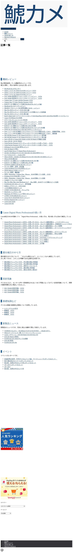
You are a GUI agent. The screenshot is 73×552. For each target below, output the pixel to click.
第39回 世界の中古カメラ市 (14, 369)
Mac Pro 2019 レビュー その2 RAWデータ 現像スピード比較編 (25, 112)
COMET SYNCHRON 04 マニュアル (16, 190)
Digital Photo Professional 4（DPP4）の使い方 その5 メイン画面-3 (26, 235)
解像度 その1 (9, 314)
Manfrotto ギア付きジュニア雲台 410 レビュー (19, 194)
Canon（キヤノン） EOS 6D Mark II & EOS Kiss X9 (21, 335)
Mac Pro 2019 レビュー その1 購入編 (16, 114)
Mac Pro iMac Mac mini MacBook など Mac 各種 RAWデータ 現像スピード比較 (31, 182)
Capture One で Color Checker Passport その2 (18, 100)
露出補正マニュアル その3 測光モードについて (20, 266)
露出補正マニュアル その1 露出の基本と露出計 (20, 270)
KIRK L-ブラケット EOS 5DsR (15, 186)
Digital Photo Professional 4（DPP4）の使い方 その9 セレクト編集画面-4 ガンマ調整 (33, 226)
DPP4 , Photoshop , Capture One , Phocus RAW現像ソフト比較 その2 (27, 174)
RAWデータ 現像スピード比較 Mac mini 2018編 (20, 126)
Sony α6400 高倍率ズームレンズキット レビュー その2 (23, 122)
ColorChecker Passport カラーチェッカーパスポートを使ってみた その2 (28, 143)
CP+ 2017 (7, 367)
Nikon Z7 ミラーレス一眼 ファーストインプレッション (22, 333)
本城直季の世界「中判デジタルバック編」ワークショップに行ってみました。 (30, 359)
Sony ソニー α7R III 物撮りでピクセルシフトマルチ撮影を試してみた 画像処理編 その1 (34, 131)
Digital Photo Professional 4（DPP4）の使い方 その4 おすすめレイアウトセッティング (33, 237)
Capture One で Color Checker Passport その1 (18, 102)
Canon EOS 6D (9, 203)
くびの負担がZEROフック (13, 188)
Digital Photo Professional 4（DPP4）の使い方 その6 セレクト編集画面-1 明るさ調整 (33, 234)
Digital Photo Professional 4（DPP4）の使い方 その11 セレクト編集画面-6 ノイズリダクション (36, 222)
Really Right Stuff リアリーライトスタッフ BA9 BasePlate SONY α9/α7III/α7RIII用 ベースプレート (36, 116)
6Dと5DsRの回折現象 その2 (14, 290)
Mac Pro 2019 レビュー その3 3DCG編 (16, 110)
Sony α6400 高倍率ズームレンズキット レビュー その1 (23, 124)
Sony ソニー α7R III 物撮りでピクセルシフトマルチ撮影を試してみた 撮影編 (30, 133)
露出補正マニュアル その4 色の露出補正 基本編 (21, 264)
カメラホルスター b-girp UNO (14, 155)
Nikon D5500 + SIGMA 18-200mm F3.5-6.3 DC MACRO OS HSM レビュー (28, 157)
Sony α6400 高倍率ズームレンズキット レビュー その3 (23, 98)
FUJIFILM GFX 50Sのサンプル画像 (16, 338)
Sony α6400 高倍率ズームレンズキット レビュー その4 (23, 96)
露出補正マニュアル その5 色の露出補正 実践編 (21, 262)
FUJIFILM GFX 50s (10, 342)
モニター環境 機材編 (11, 172)
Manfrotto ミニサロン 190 (12, 192)
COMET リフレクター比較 (13, 180)
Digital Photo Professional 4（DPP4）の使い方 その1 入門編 (24, 243)
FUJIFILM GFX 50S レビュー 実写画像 (17, 184)
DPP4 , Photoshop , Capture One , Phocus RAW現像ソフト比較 (24, 178)
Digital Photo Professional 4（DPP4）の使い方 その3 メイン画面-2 (26, 239)
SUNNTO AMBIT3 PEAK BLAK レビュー (18, 164)
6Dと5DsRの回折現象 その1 (14, 292)
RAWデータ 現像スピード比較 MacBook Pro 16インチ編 (22, 104)
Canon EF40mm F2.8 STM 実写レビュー (17, 168)
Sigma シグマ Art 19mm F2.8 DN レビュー (18, 94)
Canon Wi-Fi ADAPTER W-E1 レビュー (17, 198)
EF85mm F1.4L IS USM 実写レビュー (16, 147)
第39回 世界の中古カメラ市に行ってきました (20, 363)
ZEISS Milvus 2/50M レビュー (14, 170)
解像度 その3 (9, 310)
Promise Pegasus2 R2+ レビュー (14, 199)
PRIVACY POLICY (10, 37)
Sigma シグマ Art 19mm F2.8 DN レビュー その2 (20, 92)
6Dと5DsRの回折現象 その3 (14, 288)
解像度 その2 (9, 312)
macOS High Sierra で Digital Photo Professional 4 (20, 151)
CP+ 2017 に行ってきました (13, 365)
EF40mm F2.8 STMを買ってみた (15, 176)
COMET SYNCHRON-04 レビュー (15, 196)
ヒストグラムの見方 (11, 308)
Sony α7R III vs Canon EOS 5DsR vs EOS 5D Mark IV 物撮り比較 (25, 139)
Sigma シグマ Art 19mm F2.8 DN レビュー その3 (20, 90)
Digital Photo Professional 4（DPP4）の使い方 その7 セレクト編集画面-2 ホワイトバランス (35, 232)
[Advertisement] (36, 63)
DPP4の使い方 (8, 35)
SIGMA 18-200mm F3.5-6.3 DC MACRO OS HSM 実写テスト (24, 153)
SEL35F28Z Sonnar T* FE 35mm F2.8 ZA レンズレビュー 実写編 (25, 135)
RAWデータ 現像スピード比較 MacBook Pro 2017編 (21, 161)
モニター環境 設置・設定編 (14, 166)
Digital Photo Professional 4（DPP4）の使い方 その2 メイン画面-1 (26, 241)
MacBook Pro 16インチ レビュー (15, 106)
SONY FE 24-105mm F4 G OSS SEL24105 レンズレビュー (23, 129)
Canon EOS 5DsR (9, 201)
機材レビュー (8, 33)
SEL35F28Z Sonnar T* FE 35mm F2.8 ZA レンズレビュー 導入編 (25, 137)
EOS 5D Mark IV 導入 (11, 149)
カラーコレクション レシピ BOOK (16, 120)
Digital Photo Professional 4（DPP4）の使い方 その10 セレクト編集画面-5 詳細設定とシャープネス (38, 224)
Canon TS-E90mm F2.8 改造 (13, 118)
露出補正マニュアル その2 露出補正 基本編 (19, 268)
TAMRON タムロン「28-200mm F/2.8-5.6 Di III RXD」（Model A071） (27, 331)
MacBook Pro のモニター (12, 89)
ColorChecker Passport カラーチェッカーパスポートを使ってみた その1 (28, 145)
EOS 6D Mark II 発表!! (11, 337)
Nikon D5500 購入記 (10, 159)
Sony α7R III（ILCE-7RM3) (13, 141)
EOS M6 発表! (9, 340)
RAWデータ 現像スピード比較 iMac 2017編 (18, 163)
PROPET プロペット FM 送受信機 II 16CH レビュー (22, 108)
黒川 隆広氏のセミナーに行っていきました (18, 361)
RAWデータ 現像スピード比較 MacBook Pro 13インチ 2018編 (24, 127)
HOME (6, 32)
